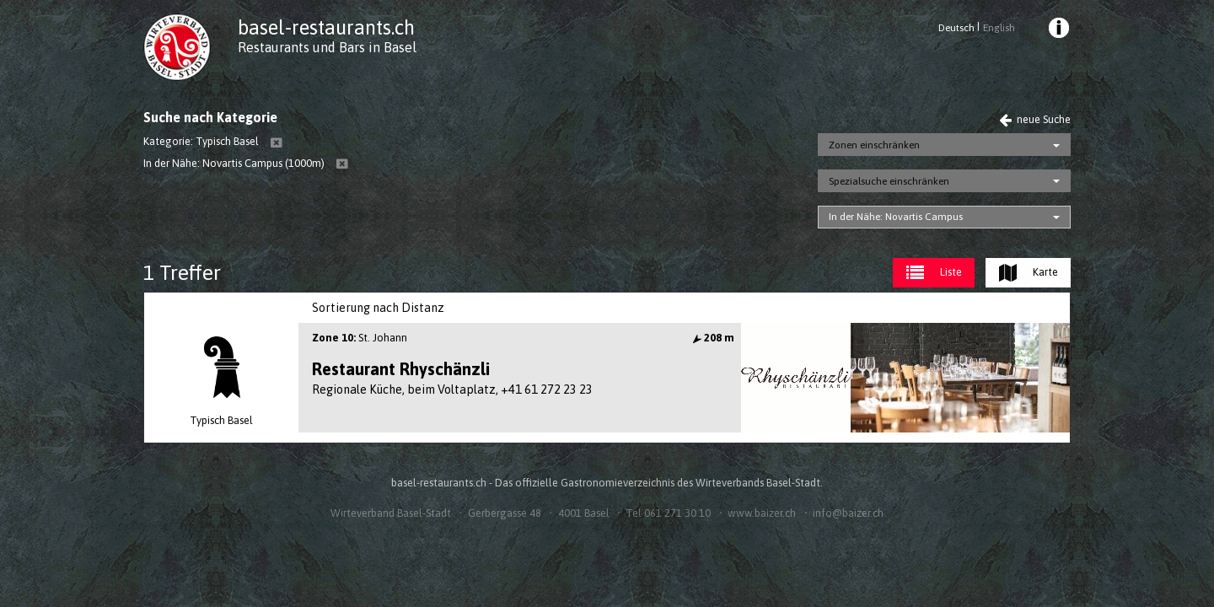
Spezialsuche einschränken (889, 181)
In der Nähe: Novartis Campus (896, 217)
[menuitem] (1058, 30)
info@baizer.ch (848, 513)
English (999, 28)
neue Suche (1035, 119)
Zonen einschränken (874, 145)
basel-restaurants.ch (326, 27)
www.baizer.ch (762, 513)
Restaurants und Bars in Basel (327, 47)
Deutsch (956, 28)
